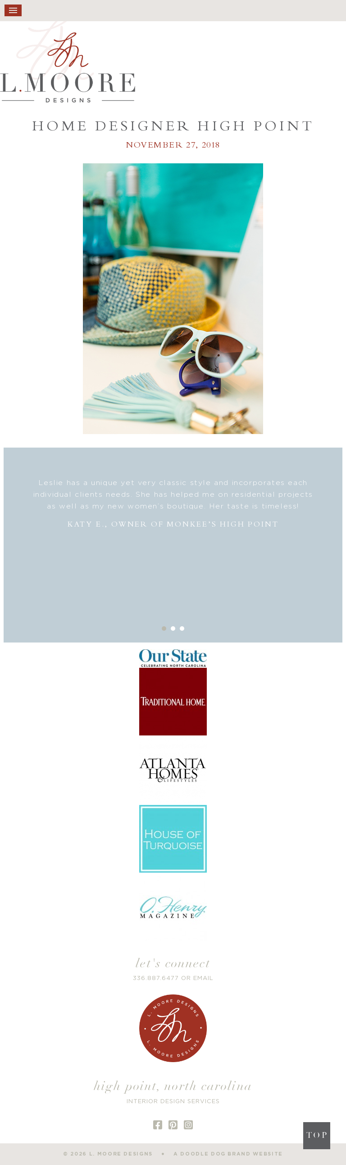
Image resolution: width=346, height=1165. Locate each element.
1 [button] (164, 628)
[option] (173, 504)
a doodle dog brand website (228, 1153)
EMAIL (203, 978)
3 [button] (182, 628)
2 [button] (173, 628)
